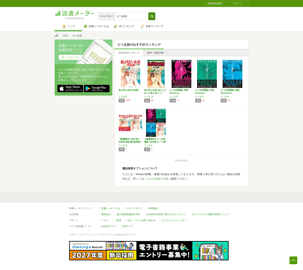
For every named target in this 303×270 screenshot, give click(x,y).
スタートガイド (134, 208)
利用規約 (153, 208)
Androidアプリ (108, 226)
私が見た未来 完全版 (128, 90)
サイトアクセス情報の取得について (210, 214)
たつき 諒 (148, 96)
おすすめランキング (128, 52)
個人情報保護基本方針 (128, 214)
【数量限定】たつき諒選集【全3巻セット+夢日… (155, 142)
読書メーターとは (110, 208)
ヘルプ (104, 220)
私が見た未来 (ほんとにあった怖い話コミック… (155, 93)
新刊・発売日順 (155, 52)
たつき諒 (123, 96)
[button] (151, 16)
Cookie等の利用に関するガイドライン (166, 214)
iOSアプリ (127, 226)
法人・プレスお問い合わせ (141, 220)
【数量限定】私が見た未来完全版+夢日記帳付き (130, 142)
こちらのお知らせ (155, 178)
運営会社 (106, 214)
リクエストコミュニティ (174, 220)
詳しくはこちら (70, 57)
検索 (65, 35)
